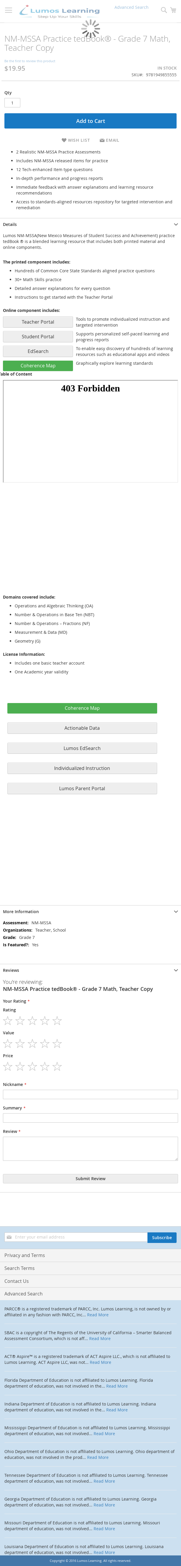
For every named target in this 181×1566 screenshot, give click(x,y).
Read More (98, 1314)
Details (10, 224)
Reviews (11, 970)
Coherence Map (38, 365)
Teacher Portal (38, 322)
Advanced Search (23, 1293)
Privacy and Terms (24, 1255)
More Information (21, 911)
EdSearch (38, 351)
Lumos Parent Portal (82, 788)
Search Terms (19, 1268)
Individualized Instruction (82, 768)
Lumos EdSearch (82, 748)
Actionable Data (82, 728)
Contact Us (16, 1281)
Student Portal (38, 336)
